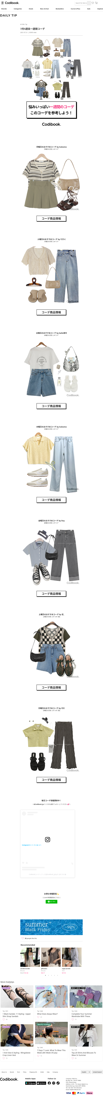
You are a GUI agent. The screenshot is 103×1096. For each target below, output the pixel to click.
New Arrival (44, 9)
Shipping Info (33, 1072)
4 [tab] (55, 975)
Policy (24, 1072)
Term (18, 1072)
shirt (63, 971)
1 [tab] (45, 975)
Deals (31, 9)
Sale (88, 9)
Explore (100, 9)
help (48, 1072)
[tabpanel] (30, 960)
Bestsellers (60, 9)
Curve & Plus (75, 9)
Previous (19, 960)
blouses (22, 971)
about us (4, 1072)
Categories (18, 9)
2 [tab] (48, 975)
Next (84, 960)
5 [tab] (58, 975)
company (55, 1072)
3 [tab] (51, 975)
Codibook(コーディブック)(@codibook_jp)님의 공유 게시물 (47, 874)
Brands (4, 9)
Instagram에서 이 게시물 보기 (31, 845)
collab (42, 1072)
